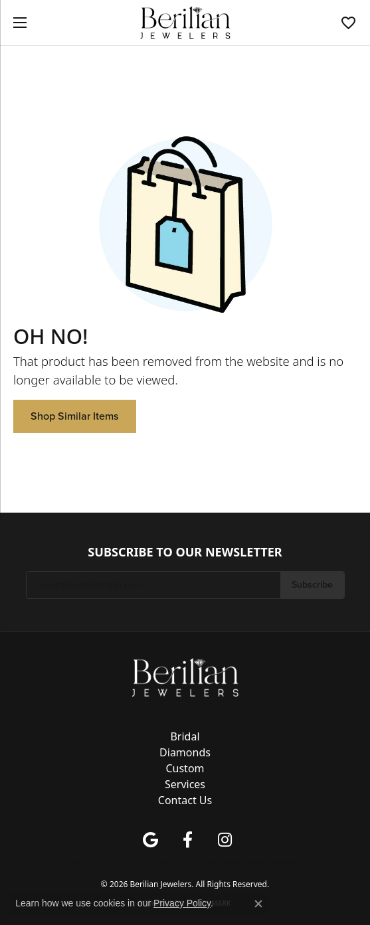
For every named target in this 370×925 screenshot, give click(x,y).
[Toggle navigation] (16, 22)
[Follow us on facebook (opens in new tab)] (188, 840)
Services (185, 784)
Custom (184, 768)
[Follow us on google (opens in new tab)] (151, 840)
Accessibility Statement (262, 862)
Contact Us (185, 800)
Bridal (184, 736)
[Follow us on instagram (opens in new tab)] (225, 840)
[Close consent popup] (258, 904)
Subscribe (312, 584)
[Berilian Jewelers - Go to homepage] (185, 676)
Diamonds (185, 752)
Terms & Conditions (191, 862)
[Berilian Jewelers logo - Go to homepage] (185, 23)
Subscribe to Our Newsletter (185, 552)
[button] (348, 22)
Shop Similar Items (75, 416)
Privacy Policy (136, 862)
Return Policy (92, 862)
